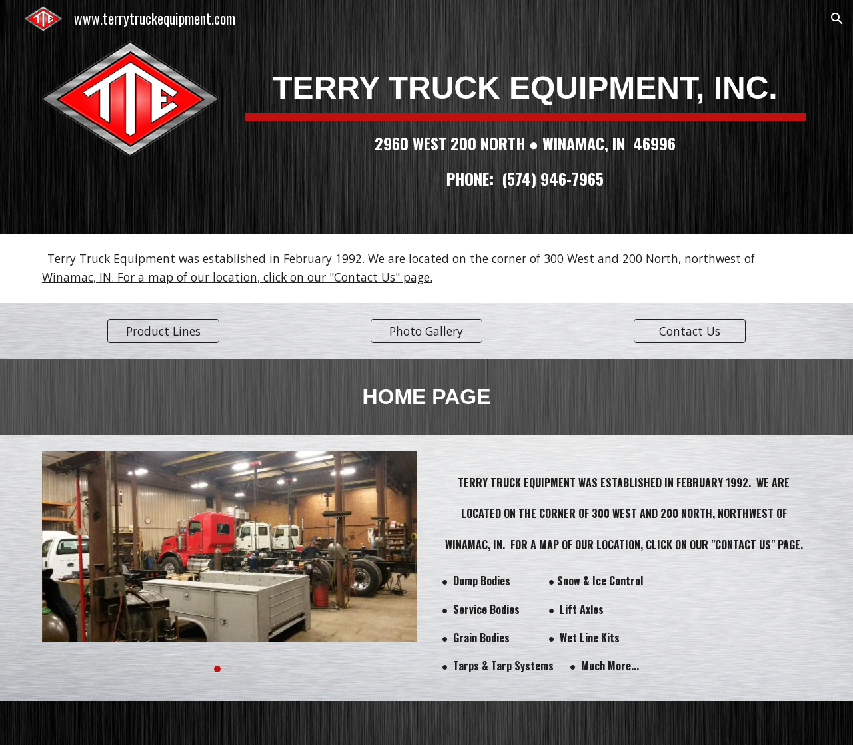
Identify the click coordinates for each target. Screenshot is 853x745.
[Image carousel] (229, 561)
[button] (837, 19)
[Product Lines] (163, 331)
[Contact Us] (689, 331)
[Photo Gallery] (426, 331)
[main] (525, 116)
